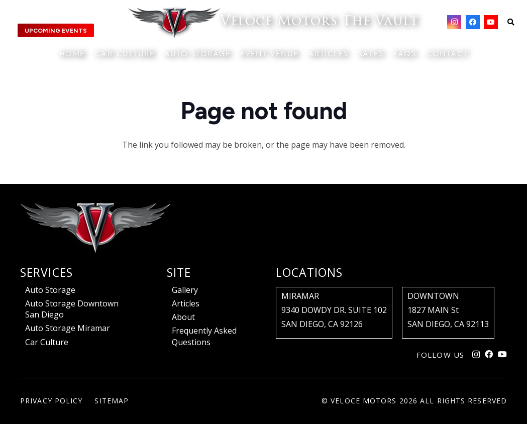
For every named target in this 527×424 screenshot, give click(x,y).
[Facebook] (473, 22)
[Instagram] (454, 22)
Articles (185, 303)
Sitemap (111, 400)
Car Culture (46, 342)
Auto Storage (50, 289)
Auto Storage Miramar (67, 328)
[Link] (273, 22)
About (183, 317)
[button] (510, 22)
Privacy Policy (51, 400)
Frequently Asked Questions (204, 336)
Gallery (185, 289)
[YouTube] (491, 22)
